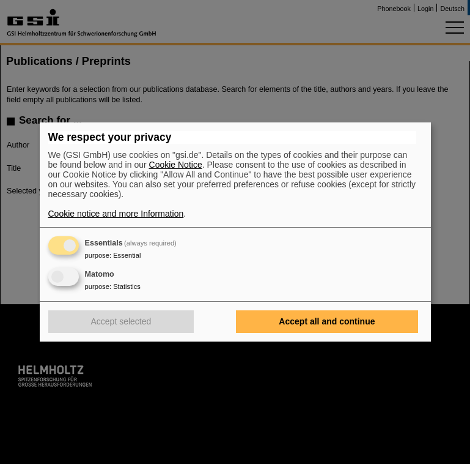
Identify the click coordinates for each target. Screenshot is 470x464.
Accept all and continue (327, 321)
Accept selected (121, 321)
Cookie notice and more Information (116, 214)
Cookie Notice (175, 165)
